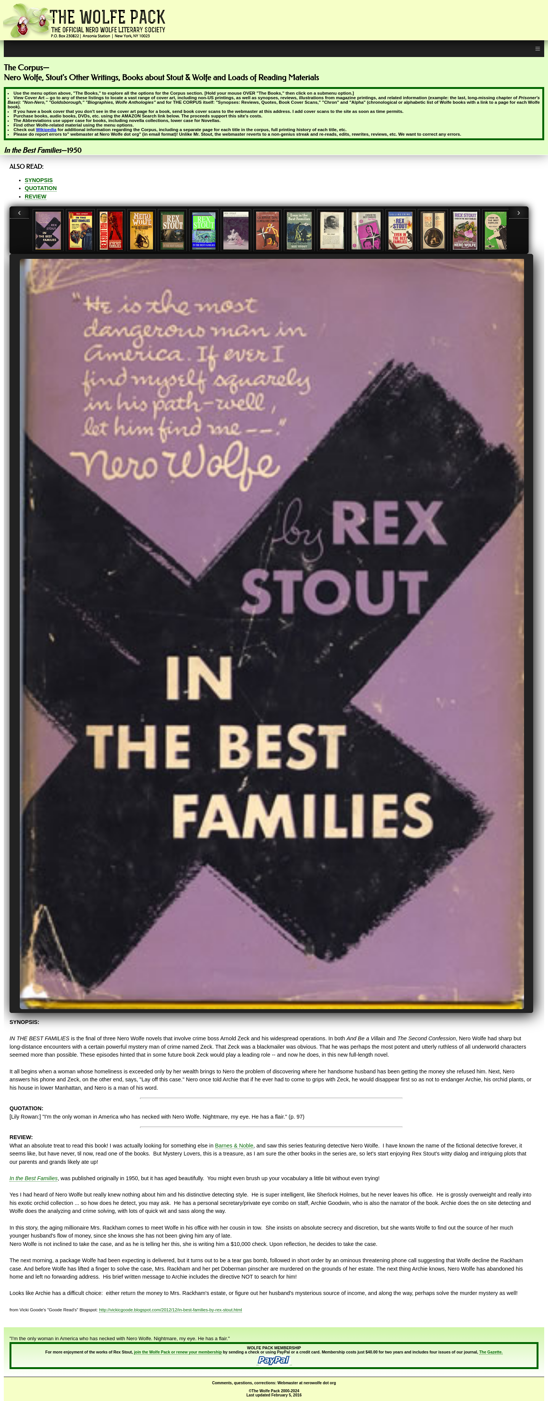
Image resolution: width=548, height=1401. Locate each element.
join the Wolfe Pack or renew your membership (178, 1352)
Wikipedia (46, 129)
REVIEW (35, 196)
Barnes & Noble (234, 1146)
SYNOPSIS (39, 180)
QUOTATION (41, 188)
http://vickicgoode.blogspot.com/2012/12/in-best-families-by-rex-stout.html (170, 1309)
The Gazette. (491, 1352)
